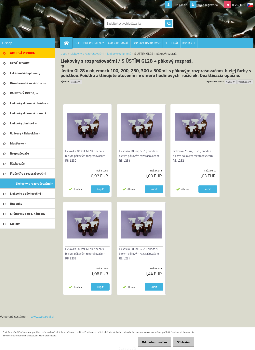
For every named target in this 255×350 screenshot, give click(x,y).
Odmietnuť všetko (152, 342)
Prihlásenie (178, 4)
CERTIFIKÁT (171, 43)
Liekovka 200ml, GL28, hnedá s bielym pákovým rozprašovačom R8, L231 (139, 156)
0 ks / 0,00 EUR (242, 4)
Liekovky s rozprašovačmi (87, 53)
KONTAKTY (188, 43)
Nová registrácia (207, 4)
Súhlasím (182, 342)
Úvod (63, 53)
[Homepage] (68, 43)
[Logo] (27, 23)
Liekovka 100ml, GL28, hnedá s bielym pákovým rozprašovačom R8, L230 (85, 156)
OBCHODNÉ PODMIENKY (89, 43)
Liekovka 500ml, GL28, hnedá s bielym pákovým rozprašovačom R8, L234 (139, 254)
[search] (168, 23)
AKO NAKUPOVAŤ (118, 43)
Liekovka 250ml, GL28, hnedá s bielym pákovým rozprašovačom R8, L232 (193, 156)
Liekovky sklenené (119, 53)
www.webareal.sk (43, 316)
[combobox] (231, 82)
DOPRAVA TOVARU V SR (146, 43)
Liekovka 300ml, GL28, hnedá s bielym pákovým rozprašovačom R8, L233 (85, 254)
